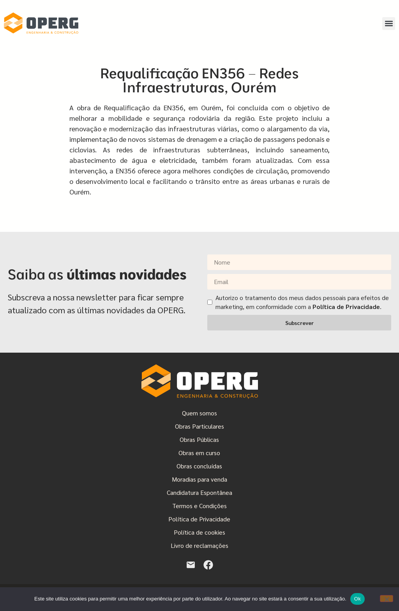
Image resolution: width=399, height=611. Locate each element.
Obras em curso (199, 453)
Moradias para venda (199, 479)
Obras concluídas (199, 466)
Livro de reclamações (199, 545)
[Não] (386, 598)
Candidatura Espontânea (199, 492)
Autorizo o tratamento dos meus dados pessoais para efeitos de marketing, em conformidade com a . (302, 301)
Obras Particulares (199, 426)
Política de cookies (199, 532)
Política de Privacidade (199, 519)
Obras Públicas (199, 439)
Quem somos (199, 413)
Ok (357, 599)
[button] (388, 23)
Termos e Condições (199, 506)
